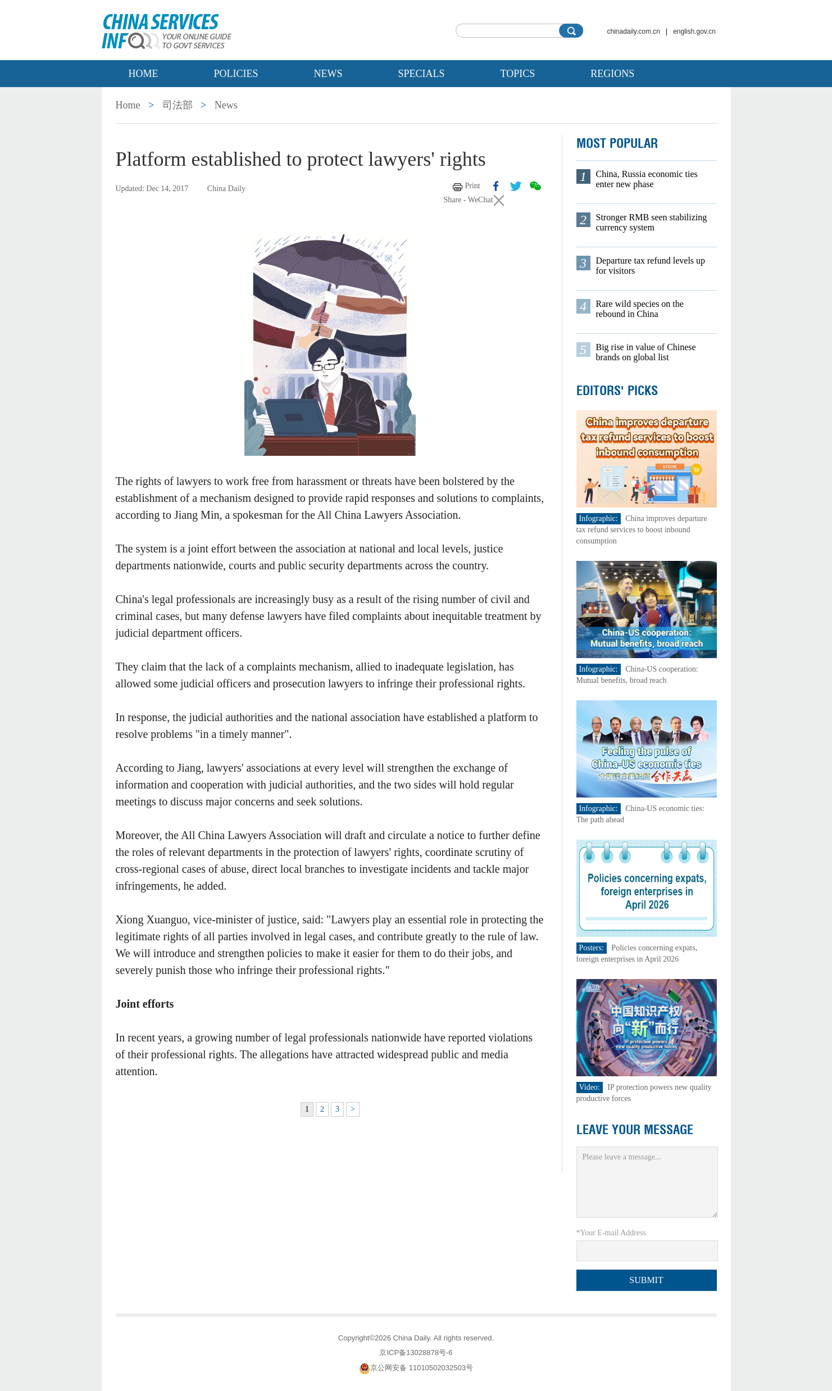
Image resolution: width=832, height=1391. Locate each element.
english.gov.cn (694, 31)
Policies (236, 73)
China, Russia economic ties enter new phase (647, 179)
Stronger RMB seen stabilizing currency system (651, 222)
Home (143, 73)
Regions (612, 73)
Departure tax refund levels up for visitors (651, 265)
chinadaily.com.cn (634, 31)
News (328, 73)
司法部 (177, 105)
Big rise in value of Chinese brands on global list (646, 352)
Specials (421, 73)
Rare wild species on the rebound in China (640, 309)
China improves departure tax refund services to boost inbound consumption (641, 529)
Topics (518, 73)
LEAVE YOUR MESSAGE (634, 1129)
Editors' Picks (617, 390)
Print (472, 186)
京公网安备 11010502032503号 (416, 1367)
